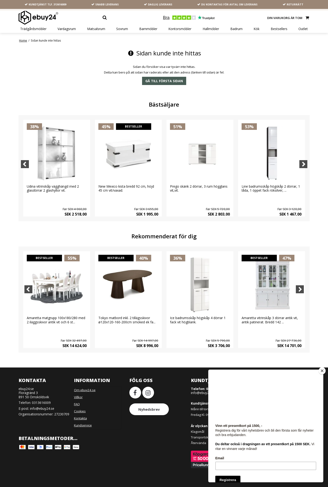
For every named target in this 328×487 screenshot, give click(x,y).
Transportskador (203, 437)
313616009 (60, 4)
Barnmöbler (148, 29)
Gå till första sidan (164, 81)
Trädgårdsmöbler (33, 29)
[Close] (322, 370)
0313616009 (41, 402)
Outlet (303, 29)
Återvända (198, 443)
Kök (256, 29)
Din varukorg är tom (288, 17)
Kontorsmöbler (179, 29)
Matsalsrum (96, 29)
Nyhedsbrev (149, 409)
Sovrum (122, 29)
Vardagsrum (67, 29)
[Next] (303, 164)
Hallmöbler (211, 29)
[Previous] (25, 164)
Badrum (236, 29)
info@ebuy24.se (42, 408)
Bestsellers (279, 29)
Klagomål (197, 431)
